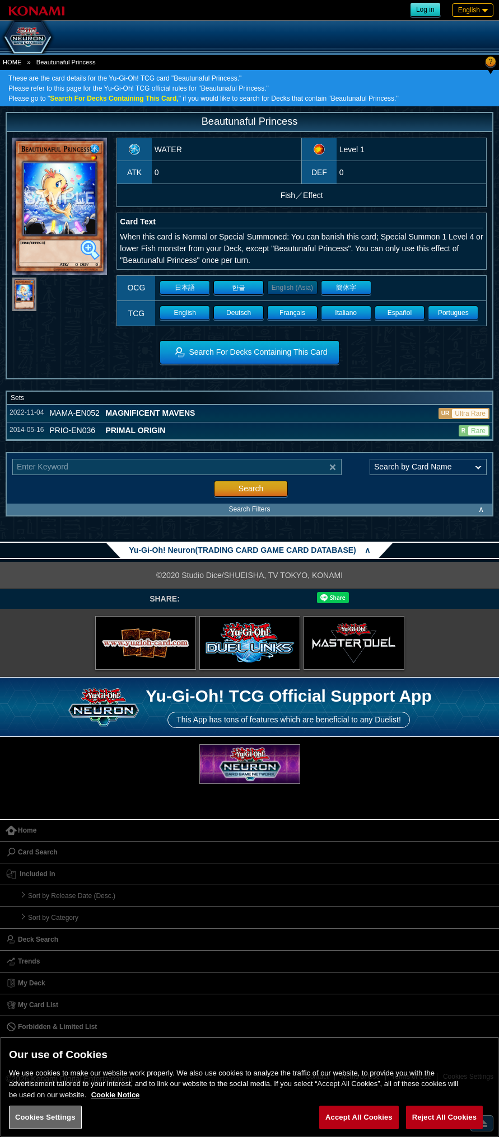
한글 (238, 288)
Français (292, 313)
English (185, 313)
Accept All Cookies (359, 1117)
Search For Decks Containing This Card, (114, 98)
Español (400, 313)
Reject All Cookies (444, 1117)
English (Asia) (292, 288)
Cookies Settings (45, 1117)
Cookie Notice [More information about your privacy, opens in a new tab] (115, 1095)
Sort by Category (53, 918)
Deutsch (238, 313)
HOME (12, 62)
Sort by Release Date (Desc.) (71, 896)
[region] (249, 1087)
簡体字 (346, 288)
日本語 (185, 288)
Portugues (453, 313)
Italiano (346, 313)
